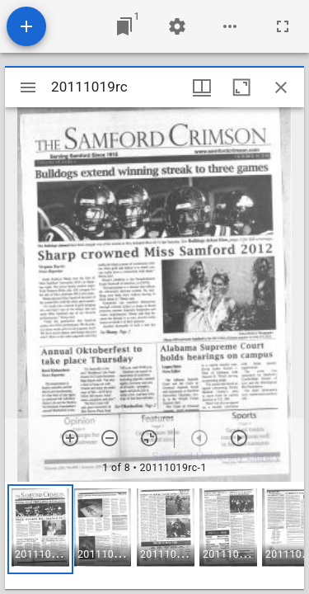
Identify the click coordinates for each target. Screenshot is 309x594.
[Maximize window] (241, 87)
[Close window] (281, 87)
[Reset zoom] (149, 438)
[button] (40, 529)
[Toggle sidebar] (28, 87)
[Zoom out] (109, 438)
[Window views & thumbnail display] (202, 87)
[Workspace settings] (177, 26)
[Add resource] (26, 26)
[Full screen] (282, 26)
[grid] (154, 535)
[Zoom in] (70, 438)
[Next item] (239, 438)
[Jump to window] (124, 26)
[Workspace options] (230, 26)
